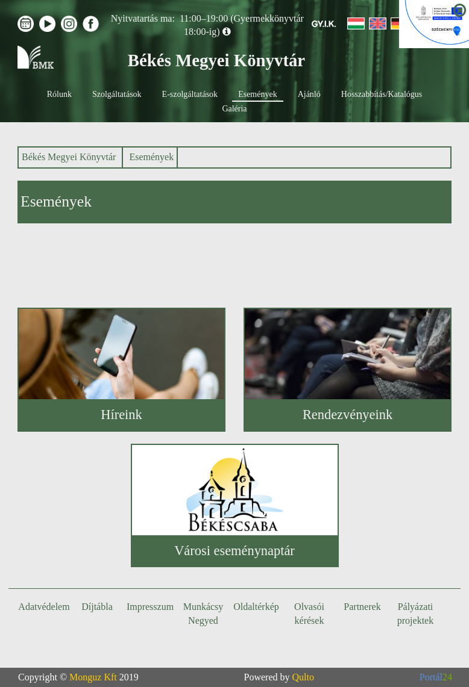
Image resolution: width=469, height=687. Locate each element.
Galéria (234, 108)
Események (257, 94)
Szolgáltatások (117, 94)
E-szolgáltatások (190, 94)
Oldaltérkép (256, 607)
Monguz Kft (93, 677)
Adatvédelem (43, 607)
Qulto (303, 677)
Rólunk (59, 94)
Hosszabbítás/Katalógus (382, 94)
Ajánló (309, 94)
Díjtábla (97, 607)
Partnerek (362, 607)
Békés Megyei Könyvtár (69, 157)
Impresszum (150, 607)
